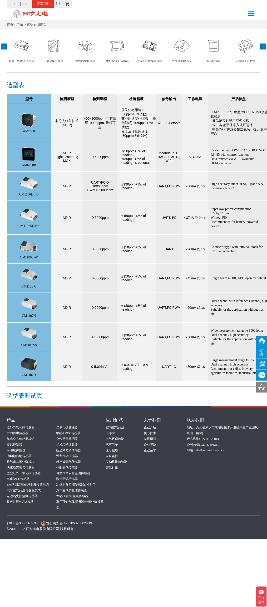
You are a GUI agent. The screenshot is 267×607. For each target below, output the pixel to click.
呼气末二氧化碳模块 (21, 461)
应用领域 (114, 419)
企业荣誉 (150, 450)
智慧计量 (112, 467)
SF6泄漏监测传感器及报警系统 (28, 484)
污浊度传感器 (16, 450)
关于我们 (152, 419)
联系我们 (43, 3)
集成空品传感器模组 (21, 439)
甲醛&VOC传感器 (68, 433)
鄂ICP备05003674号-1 (23, 523)
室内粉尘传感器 (17, 433)
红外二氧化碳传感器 (21, 427)
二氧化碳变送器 (67, 427)
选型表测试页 (37, 24)
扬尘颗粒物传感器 (68, 450)
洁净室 (110, 433)
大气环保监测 (115, 439)
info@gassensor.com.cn (209, 450)
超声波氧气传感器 (68, 461)
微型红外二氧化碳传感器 (24, 473)
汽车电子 (112, 444)
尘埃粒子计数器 (67, 444)
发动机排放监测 (116, 461)
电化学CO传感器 (18, 479)
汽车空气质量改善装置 (71, 490)
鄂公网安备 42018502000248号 (67, 523)
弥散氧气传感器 (67, 467)
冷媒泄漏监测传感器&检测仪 (76, 484)
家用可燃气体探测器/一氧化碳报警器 (80, 504)
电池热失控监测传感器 (22, 496)
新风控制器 (14, 444)
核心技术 (150, 433)
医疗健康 (112, 450)
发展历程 (150, 439)
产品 (19, 24)
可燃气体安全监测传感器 (73, 473)
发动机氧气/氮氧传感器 (72, 496)
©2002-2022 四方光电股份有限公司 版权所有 (40, 529)
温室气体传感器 (67, 456)
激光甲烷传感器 (67, 479)
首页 (10, 24)
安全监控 (112, 456)
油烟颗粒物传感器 (19, 456)
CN (25, 4)
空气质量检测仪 (67, 439)
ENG (15, 4)
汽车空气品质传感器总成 (24, 490)
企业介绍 (150, 427)
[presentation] (4, 46)
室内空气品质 (115, 427)
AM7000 (29, 131)
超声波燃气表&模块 (20, 502)
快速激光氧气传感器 (21, 467)
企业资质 (150, 444)
